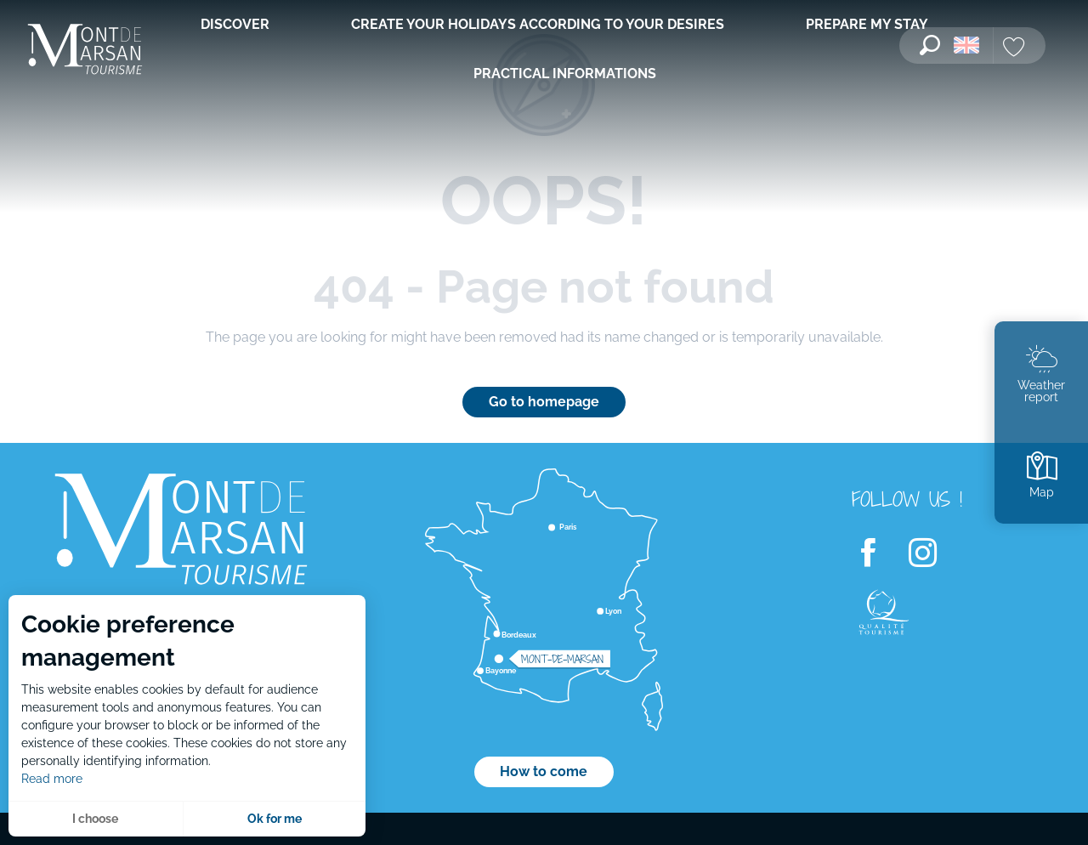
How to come (543, 771)
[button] (930, 45)
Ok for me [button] (274, 818)
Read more (51, 778)
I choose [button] (95, 818)
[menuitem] (85, 51)
